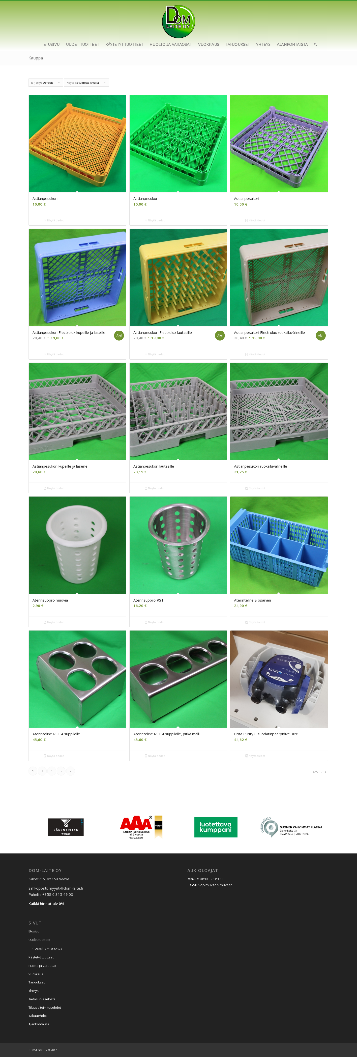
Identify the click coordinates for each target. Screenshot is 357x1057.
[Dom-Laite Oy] (178, 19)
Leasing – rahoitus (48, 948)
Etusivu (34, 931)
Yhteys (34, 990)
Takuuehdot (38, 1015)
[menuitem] (51, 44)
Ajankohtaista (39, 1024)
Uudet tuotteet (39, 939)
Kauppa (36, 58)
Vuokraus (36, 974)
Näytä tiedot (54, 220)
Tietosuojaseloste (42, 999)
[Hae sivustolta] (314, 44)
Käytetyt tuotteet (41, 957)
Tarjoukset (37, 982)
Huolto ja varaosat (42, 965)
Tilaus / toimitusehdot (45, 1007)
